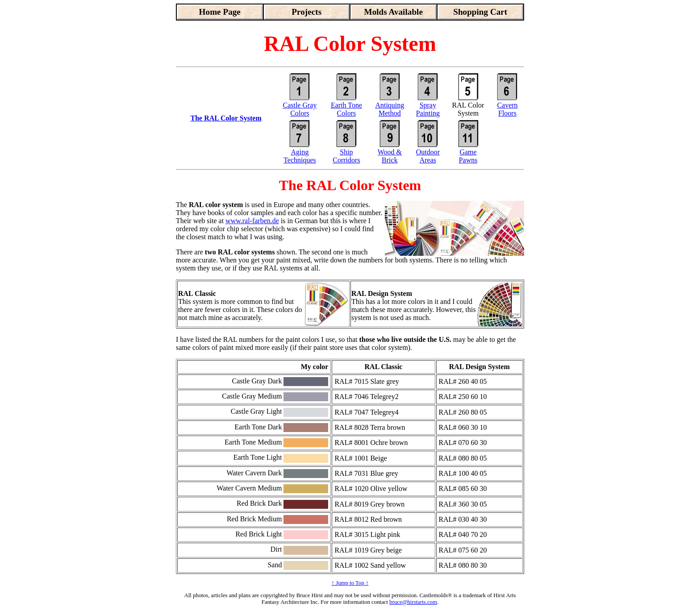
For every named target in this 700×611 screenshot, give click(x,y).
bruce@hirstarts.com (413, 602)
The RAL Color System (225, 118)
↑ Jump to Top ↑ (350, 583)
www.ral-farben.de (252, 220)
